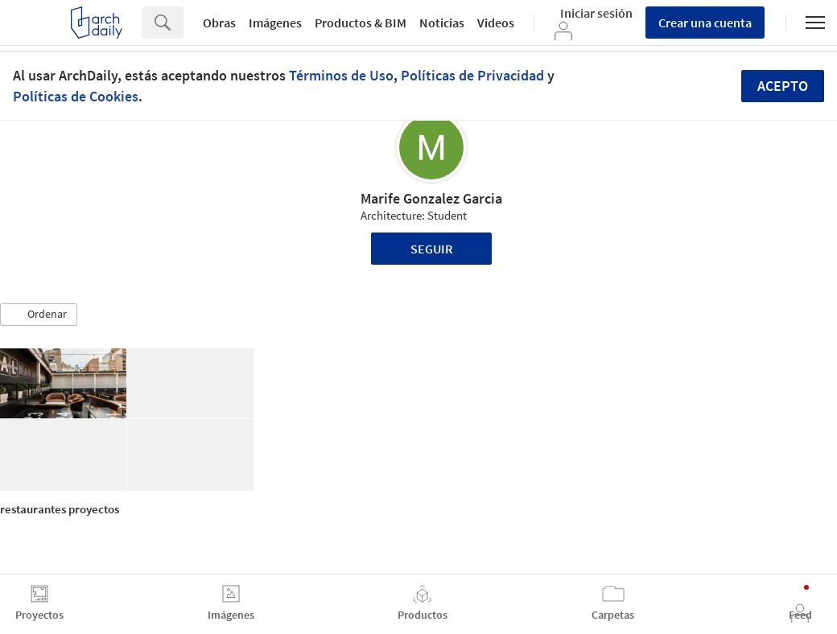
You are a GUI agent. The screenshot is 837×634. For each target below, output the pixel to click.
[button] (38, 314)
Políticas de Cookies (75, 96)
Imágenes (275, 22)
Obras (219, 22)
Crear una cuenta (705, 22)
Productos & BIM (360, 22)
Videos (495, 22)
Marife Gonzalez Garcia (431, 198)
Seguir (431, 249)
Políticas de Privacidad (472, 75)
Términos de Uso (341, 75)
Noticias (441, 22)
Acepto (782, 85)
